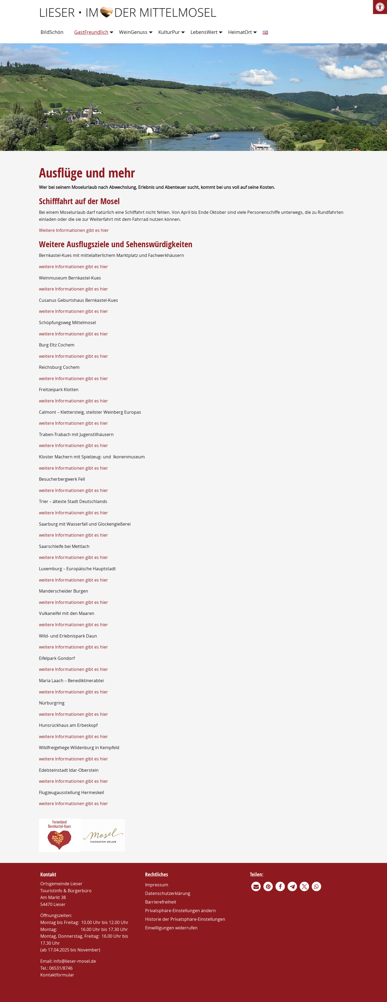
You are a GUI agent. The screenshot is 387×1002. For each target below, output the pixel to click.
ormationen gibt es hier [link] (84, 692)
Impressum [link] (156, 885)
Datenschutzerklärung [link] (167, 893)
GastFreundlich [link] (91, 32)
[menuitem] (53, 32)
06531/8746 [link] (61, 968)
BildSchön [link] (52, 32)
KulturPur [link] (169, 32)
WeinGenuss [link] (133, 32)
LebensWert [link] (204, 32)
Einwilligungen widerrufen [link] (171, 928)
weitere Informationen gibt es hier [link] (73, 267)
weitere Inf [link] (49, 692)
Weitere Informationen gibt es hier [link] (74, 230)
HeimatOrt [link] (240, 32)
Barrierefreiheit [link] (160, 902)
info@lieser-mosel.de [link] (74, 961)
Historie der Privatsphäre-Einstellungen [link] (185, 919)
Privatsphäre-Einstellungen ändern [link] (180, 911)
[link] (380, 7)
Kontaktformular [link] (57, 975)
